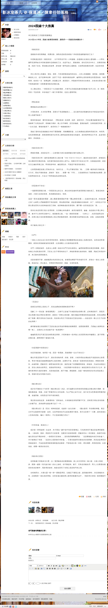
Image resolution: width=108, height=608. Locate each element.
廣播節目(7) (7, 100)
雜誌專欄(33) (7, 92)
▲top (104, 596)
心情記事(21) (7, 111)
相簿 (21, 3)
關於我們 (14, 599)
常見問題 (21, 599)
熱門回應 (14, 154)
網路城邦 (100, 606)
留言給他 (16, 38)
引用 (97, 496)
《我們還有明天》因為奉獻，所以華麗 (46, 523)
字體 (30, 565)
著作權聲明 (36, 599)
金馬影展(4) (7, 105)
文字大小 (41, 565)
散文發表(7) (7, 118)
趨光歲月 (5, 239)
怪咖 (3, 237)
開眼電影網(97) (8, 87)
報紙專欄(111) (7, 90)
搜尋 (24, 76)
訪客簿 (34, 3)
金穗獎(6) (6, 103)
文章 (8, 3)
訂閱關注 (16, 35)
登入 (90, 606)
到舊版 (73, 13)
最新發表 (5, 150)
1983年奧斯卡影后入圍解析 (13, 172)
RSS (3, 252)
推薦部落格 (17, 32)
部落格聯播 (10, 252)
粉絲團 (6, 606)
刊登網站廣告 (6, 599)
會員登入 (31, 560)
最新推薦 (22, 150)
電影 (17, 237)
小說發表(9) (7, 116)
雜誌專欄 (61, 520)
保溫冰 (3, 39)
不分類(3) (6, 126)
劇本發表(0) (7, 121)
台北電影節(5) (7, 108)
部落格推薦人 (10, 209)
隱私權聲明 (44, 599)
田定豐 (11, 239)
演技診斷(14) (7, 95)
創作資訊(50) (7, 123)
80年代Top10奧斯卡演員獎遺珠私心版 (39, 534)
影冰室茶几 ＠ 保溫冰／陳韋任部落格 (35, 12)
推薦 (89, 496)
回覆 (82, 496)
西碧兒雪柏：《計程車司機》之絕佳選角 (15, 165)
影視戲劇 (45, 520)
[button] (33, 566)
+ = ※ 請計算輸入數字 (39, 583)
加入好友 (16, 29)
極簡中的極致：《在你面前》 (14, 169)
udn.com (104, 599)
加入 (94, 606)
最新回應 (14, 150)
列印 (104, 496)
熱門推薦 (22, 154)
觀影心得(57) (7, 98)
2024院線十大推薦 (10, 175)
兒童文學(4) (7, 113)
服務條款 (28, 599)
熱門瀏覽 (5, 154)
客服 (50, 599)
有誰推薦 (35, 502)
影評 (24, 237)
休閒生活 (38, 520)
